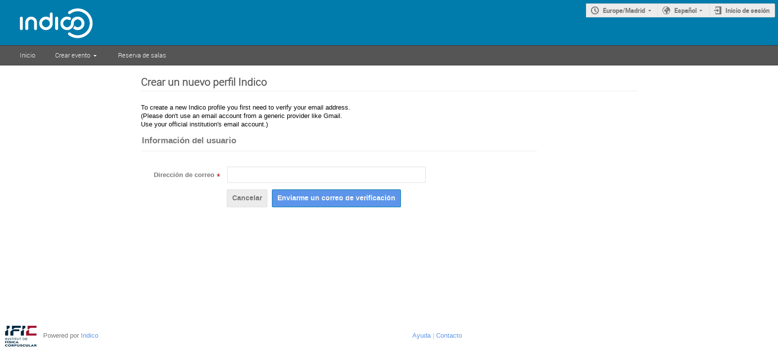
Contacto (449, 335)
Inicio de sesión (747, 10)
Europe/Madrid (624, 10)
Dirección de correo (184, 175)
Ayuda (421, 335)
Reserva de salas (142, 55)
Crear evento (72, 55)
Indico (89, 335)
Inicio (27, 55)
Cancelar (247, 198)
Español (685, 10)
